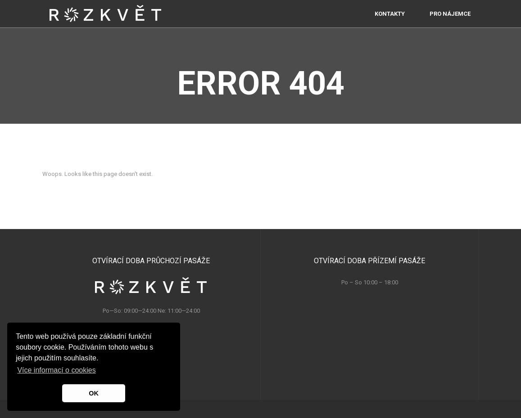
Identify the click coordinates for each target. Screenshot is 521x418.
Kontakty (390, 22)
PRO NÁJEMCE (450, 22)
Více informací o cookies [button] (56, 370)
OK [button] (94, 393)
